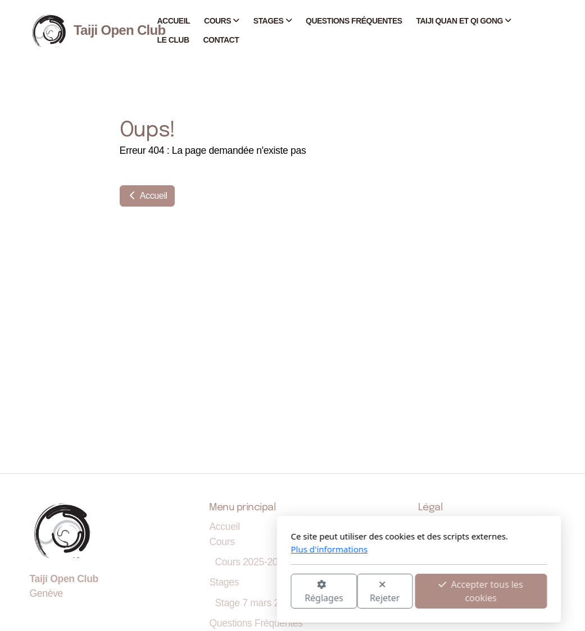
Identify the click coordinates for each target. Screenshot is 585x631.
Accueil (147, 195)
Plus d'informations (203, 549)
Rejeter (258, 592)
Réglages (197, 592)
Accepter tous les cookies (354, 591)
